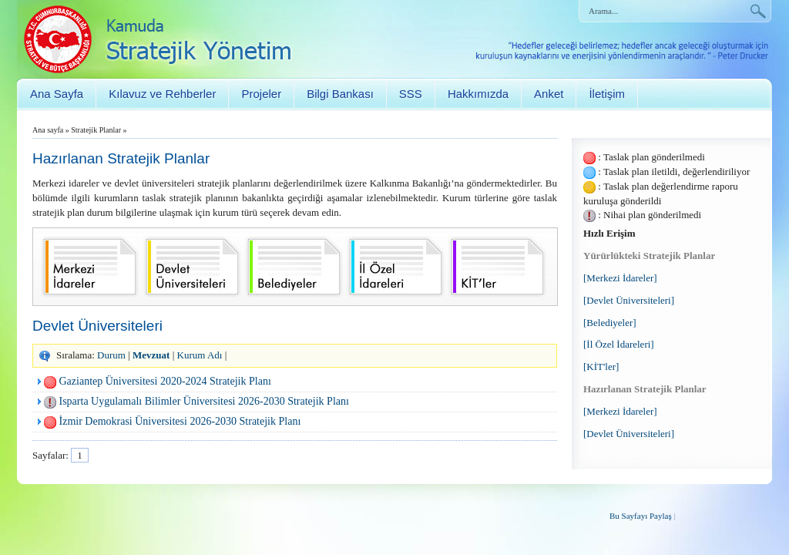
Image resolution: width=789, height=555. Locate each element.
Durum (111, 355)
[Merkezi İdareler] (620, 278)
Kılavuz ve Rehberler (162, 93)
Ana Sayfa (56, 93)
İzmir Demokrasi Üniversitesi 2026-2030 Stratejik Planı (180, 421)
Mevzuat (151, 355)
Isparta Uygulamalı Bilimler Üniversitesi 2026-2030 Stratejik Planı (204, 401)
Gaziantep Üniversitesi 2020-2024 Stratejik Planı (165, 381)
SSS (410, 93)
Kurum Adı (200, 355)
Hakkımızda (478, 93)
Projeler (261, 93)
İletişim (607, 93)
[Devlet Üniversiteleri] (628, 300)
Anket (548, 93)
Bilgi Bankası (340, 93)
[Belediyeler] (609, 322)
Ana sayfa (47, 130)
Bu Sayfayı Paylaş (640, 515)
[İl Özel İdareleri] (618, 344)
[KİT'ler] (601, 366)
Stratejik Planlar (96, 130)
